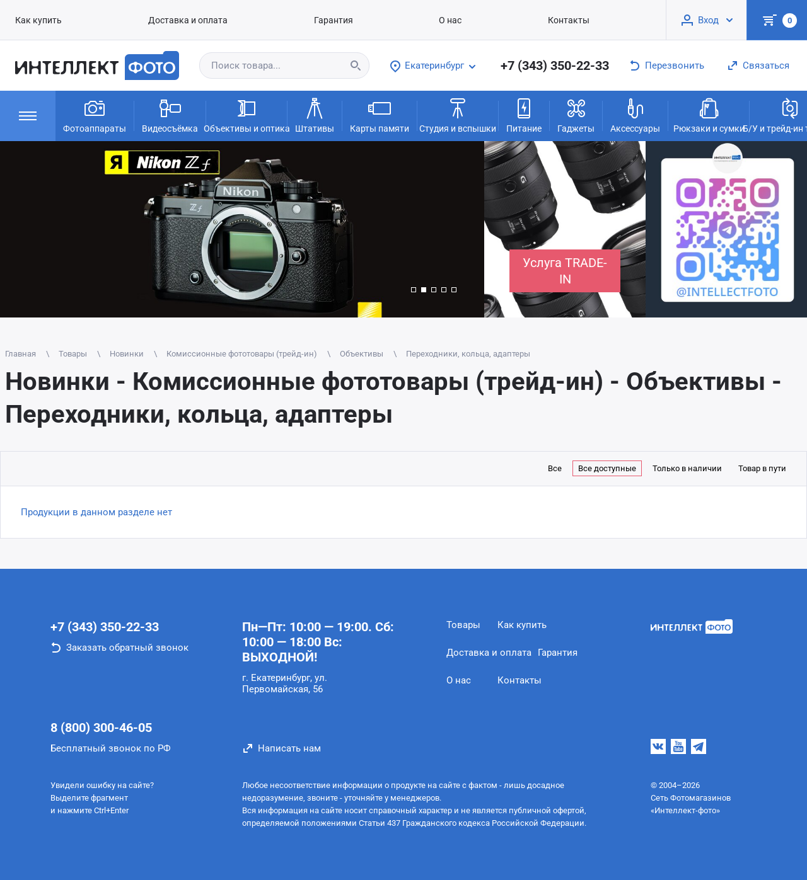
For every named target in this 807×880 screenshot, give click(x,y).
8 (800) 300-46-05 (101, 727)
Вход (708, 20)
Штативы (314, 115)
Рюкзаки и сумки (709, 115)
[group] (242, 229)
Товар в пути (762, 468)
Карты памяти (379, 115)
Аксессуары (635, 115)
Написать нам (289, 748)
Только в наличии (687, 468)
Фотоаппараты (94, 115)
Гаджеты (576, 115)
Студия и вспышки (457, 115)
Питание (524, 115)
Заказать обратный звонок (127, 647)
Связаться (766, 65)
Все (555, 468)
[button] (413, 289)
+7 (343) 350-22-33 (555, 65)
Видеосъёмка (170, 115)
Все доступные (607, 468)
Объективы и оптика (246, 115)
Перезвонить (674, 65)
